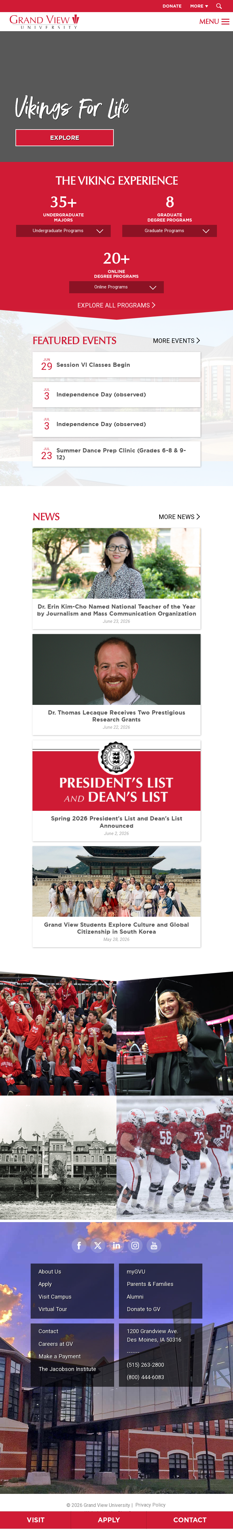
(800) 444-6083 (145, 1377)
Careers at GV (56, 1344)
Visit (36, 1520)
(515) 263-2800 (145, 1365)
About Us (50, 1271)
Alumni (135, 1297)
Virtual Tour (53, 1309)
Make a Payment (60, 1356)
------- (133, 1352)
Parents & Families (150, 1284)
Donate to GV (143, 1309)
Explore (64, 137)
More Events (173, 340)
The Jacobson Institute (67, 1369)
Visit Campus (55, 1297)
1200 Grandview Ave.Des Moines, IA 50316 (154, 1335)
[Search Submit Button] (219, 6)
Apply (109, 1520)
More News (176, 517)
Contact (190, 1520)
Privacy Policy (150, 1505)
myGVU (136, 1271)
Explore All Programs (113, 305)
